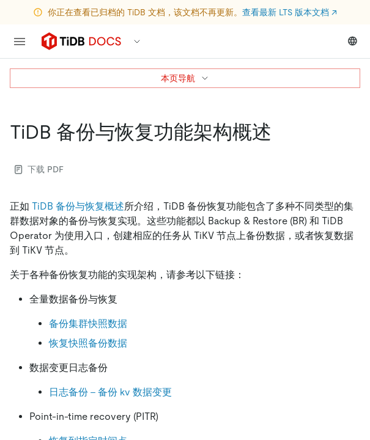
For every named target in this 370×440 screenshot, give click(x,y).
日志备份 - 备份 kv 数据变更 (110, 392)
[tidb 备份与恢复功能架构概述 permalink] (281, 132)
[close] (346, 369)
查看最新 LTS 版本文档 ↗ (289, 12)
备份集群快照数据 (88, 323)
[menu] (19, 41)
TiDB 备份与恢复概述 (78, 206)
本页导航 (185, 78)
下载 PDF (39, 169)
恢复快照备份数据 (88, 343)
